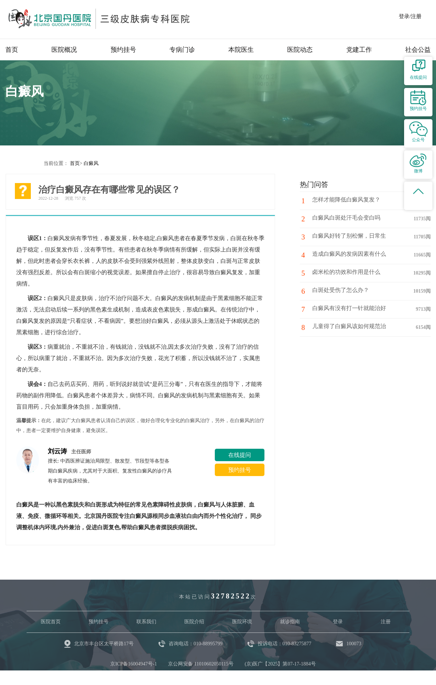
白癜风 (91, 163)
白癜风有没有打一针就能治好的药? (352, 312)
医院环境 (242, 621)
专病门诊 (182, 49)
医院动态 (300, 49)
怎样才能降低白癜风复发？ (347, 200)
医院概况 (64, 49)
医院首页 (51, 621)
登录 (338, 621)
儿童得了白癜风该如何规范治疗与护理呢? (352, 330)
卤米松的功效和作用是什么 (347, 273)
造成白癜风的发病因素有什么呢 (352, 255)
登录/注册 (410, 16)
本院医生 (241, 49)
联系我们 (146, 621)
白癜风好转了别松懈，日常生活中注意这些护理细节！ (352, 239)
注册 (386, 621)
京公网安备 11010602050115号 (200, 663)
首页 (11, 49)
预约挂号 (123, 49)
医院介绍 (194, 621)
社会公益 (418, 49)
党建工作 (359, 49)
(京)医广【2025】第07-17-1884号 (280, 663)
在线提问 (239, 455)
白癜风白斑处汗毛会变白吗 (347, 218)
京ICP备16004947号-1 (133, 663)
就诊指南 (290, 621)
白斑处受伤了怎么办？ (341, 291)
